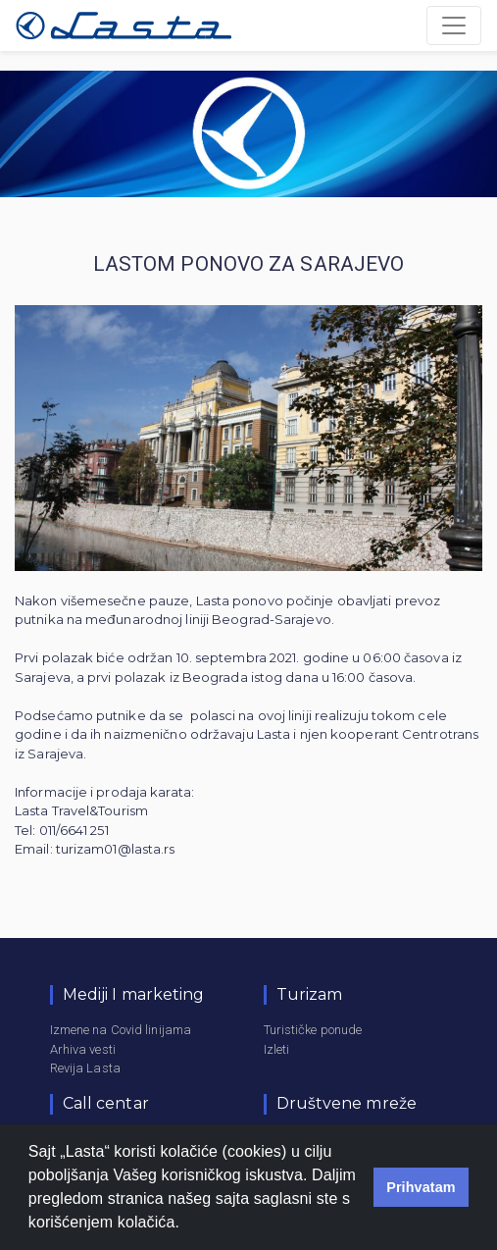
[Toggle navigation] (453, 25)
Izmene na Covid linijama (120, 1029)
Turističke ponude (313, 1029)
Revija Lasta (85, 1068)
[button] (187, 1224)
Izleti (277, 1049)
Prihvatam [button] (421, 1187)
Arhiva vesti (83, 1049)
